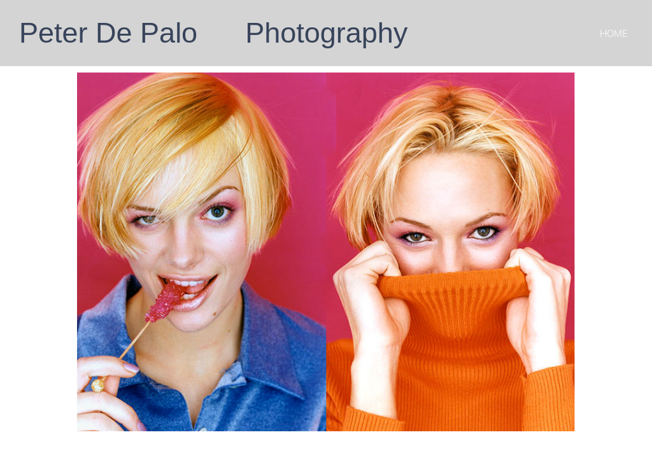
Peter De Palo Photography (213, 33)
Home (614, 33)
